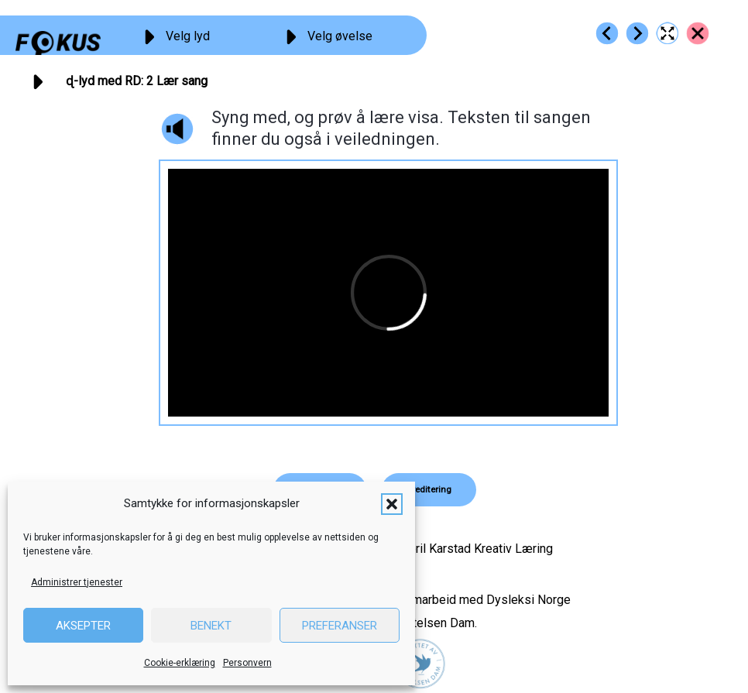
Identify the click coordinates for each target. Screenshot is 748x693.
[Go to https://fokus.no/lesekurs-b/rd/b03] (637, 33)
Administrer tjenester (76, 582)
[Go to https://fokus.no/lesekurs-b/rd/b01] (607, 33)
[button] (392, 504)
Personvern (247, 662)
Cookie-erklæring (179, 662)
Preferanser (339, 626)
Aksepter (83, 626)
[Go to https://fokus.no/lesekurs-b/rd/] (698, 33)
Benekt (211, 626)
